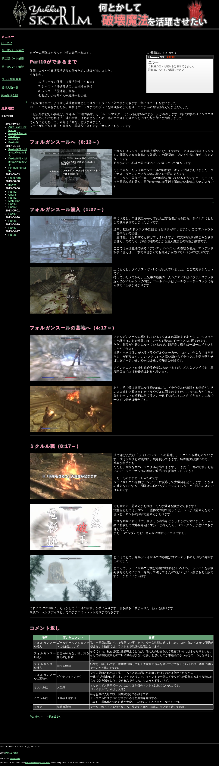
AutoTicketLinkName (17, 128)
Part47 (12, 227)
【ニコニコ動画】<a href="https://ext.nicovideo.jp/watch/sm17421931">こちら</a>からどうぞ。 (179, 74)
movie (12, 184)
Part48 (12, 220)
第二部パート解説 (13, 58)
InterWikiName (17, 133)
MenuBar (14, 200)
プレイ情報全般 (11, 79)
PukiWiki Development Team (37, 763)
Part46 (12, 234)
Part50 (12, 206)
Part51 (12, 197)
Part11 (8, 753)
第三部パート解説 (13, 66)
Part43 (12, 203)
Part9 (15, 753)
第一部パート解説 (13, 50)
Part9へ (35, 716)
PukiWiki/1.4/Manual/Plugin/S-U (17, 152)
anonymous (15, 758)
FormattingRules (17, 169)
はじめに (6, 43)
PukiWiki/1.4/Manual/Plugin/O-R (17, 161)
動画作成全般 (9, 95)
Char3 (12, 194)
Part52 (12, 191)
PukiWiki (13, 142)
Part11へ (55, 716)
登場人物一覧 (10, 87)
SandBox (14, 136)
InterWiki (13, 139)
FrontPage (14, 177)
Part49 (12, 214)
